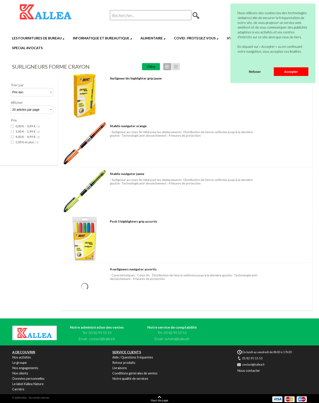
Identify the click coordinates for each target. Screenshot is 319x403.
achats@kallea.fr (177, 339)
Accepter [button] (291, 72)
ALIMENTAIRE (151, 38)
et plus (27, 142)
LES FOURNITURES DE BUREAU (37, 38)
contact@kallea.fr (102, 339)
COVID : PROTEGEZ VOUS (195, 38)
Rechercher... (123, 15)
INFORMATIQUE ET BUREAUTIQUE (101, 38)
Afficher (17, 102)
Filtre (151, 66)
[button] (238, 61)
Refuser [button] (255, 72)
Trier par (17, 85)
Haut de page (159, 400)
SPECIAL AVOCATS (27, 48)
